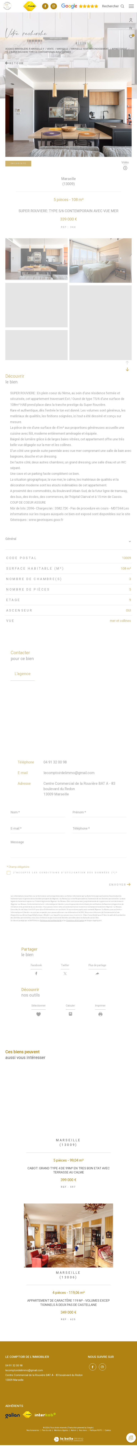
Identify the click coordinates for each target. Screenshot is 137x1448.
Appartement (119, 48)
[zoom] (36, 278)
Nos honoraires (32, 1433)
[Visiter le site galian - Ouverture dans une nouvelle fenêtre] (12, 1417)
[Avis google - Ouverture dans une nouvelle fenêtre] (79, 8)
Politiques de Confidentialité (51, 920)
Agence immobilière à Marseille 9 (24, 48)
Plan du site (47, 1433)
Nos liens (83, 1433)
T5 (6, 52)
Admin (74, 1433)
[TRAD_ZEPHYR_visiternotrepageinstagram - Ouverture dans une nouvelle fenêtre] (53, 6)
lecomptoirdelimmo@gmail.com (69, 773)
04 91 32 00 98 (55, 762)
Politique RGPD (96, 1433)
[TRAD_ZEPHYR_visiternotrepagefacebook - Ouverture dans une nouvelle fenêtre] (45, 6)
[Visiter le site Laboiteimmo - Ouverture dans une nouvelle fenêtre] (68, 1440)
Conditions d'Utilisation (75, 920)
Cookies (108, 1433)
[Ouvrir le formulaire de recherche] (113, 6)
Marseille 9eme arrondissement (90, 48)
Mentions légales (61, 1433)
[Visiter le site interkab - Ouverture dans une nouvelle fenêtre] (45, 1417)
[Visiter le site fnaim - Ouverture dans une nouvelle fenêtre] (27, 1417)
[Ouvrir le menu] (131, 6)
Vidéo (125, 162)
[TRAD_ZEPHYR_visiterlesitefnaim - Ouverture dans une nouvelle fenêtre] (30, 10)
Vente (50, 48)
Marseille (62, 48)
